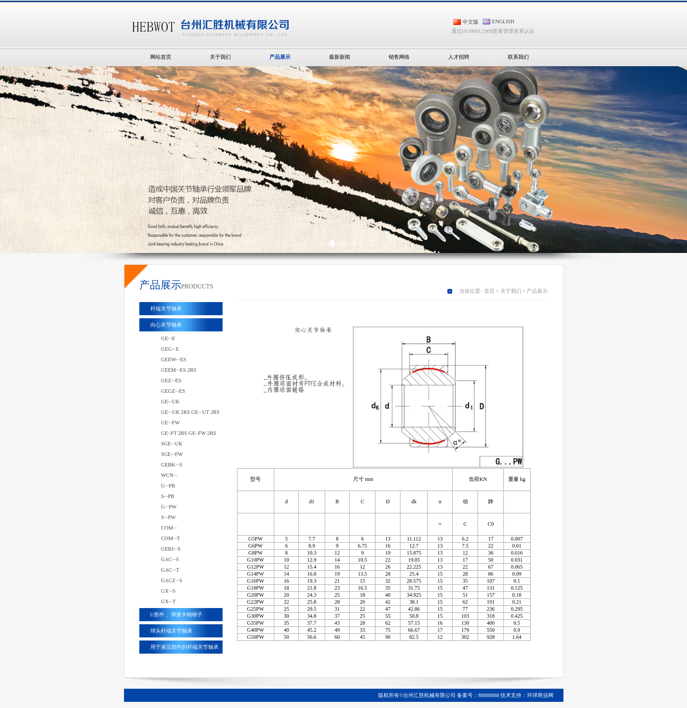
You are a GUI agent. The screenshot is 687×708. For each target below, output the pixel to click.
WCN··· (169, 475)
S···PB (167, 496)
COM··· (169, 528)
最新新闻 (339, 57)
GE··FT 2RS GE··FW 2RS (188, 433)
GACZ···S (171, 580)
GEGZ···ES (173, 391)
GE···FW (170, 423)
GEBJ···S (171, 549)
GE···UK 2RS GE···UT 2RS (190, 412)
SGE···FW (172, 454)
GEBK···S (171, 465)
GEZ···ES (171, 380)
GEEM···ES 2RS (179, 370)
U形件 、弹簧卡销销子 (176, 615)
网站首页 (160, 57)
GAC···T (170, 570)
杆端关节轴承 (166, 309)
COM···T (171, 538)
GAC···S (170, 559)
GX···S (168, 591)
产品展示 (279, 57)
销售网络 (399, 57)
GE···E (168, 338)
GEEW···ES (174, 359)
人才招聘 (458, 57)
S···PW (168, 517)
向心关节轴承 (166, 325)
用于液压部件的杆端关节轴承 (184, 647)
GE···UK (170, 401)
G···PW (169, 507)
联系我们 (518, 57)
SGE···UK (172, 444)
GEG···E (170, 349)
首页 (489, 291)
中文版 (470, 22)
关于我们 (220, 57)
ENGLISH (503, 21)
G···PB (168, 486)
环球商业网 (540, 695)
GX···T (168, 601)
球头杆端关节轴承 (171, 631)
